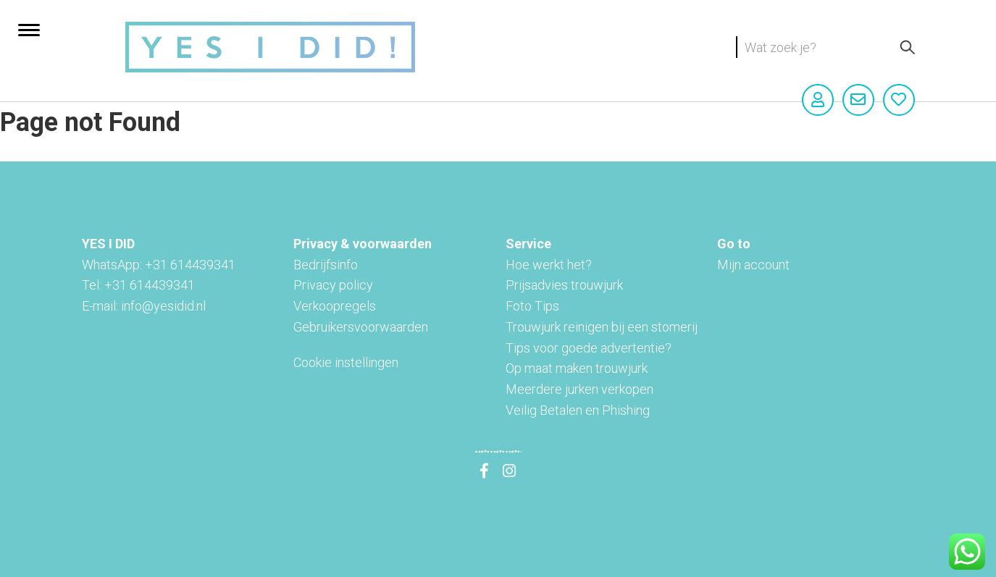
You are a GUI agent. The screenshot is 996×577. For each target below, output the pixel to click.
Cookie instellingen (345, 362)
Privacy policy (333, 284)
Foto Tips (532, 305)
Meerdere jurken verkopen (579, 389)
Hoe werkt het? (549, 264)
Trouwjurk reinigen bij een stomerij (602, 326)
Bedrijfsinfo (325, 264)
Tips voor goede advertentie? (588, 347)
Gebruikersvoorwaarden (360, 326)
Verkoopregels (334, 305)
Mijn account (753, 264)
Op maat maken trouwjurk (577, 368)
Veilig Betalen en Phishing (578, 410)
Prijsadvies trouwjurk (564, 284)
